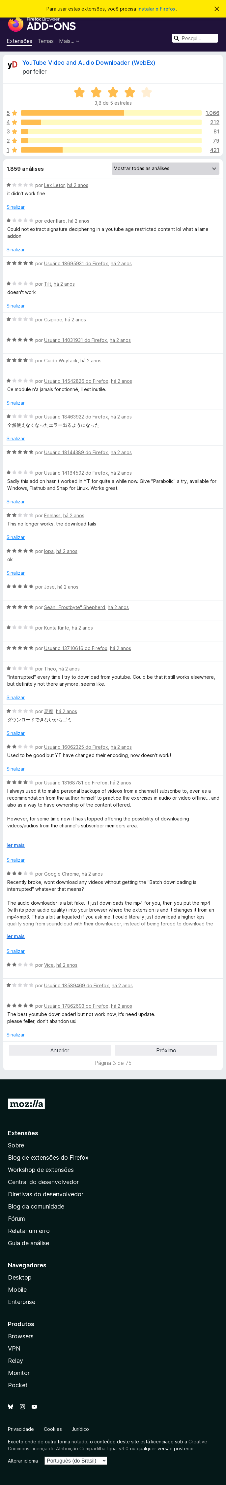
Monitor (19, 1372)
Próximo (166, 1050)
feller (39, 71)
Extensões (19, 41)
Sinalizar (16, 207)
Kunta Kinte (56, 628)
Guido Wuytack (61, 360)
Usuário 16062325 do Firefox (76, 747)
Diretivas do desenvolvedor (45, 1194)
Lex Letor (54, 185)
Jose (49, 587)
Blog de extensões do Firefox (48, 1157)
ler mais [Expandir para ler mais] (16, 845)
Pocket (18, 1385)
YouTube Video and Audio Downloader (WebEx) (88, 62)
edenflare (55, 221)
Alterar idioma (23, 1461)
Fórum (16, 1218)
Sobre (16, 1145)
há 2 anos (77, 185)
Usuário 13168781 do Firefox (75, 782)
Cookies (53, 1429)
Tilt (47, 284)
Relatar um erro (29, 1230)
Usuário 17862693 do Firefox (76, 1006)
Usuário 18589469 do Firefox (76, 985)
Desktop (19, 1277)
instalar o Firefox (156, 9)
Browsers (21, 1336)
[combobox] (195, 38)
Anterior (59, 1050)
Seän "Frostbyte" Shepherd (74, 607)
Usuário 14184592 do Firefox (76, 473)
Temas (46, 41)
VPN (14, 1348)
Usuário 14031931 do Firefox (75, 340)
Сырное (53, 319)
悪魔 (48, 711)
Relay (15, 1360)
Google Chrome (61, 874)
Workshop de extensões (41, 1169)
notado (79, 1441)
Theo (50, 668)
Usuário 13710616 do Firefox (75, 648)
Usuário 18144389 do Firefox (76, 452)
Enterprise (21, 1301)
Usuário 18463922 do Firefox (76, 416)
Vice (49, 965)
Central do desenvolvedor (43, 1181)
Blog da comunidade (36, 1206)
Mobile (17, 1289)
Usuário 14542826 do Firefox (76, 381)
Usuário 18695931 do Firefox (76, 263)
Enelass (52, 515)
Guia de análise (28, 1243)
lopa (49, 551)
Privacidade (21, 1429)
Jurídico (80, 1429)
